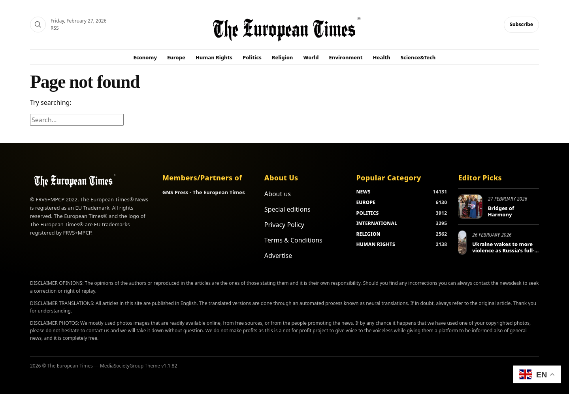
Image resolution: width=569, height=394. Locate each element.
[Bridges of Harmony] (470, 206)
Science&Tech (418, 57)
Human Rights (214, 57)
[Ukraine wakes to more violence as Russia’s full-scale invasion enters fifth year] (462, 242)
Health (381, 57)
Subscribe (521, 24)
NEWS (363, 191)
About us (277, 193)
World (310, 57)
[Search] (38, 24)
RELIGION (368, 234)
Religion (282, 57)
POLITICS (367, 213)
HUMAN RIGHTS (375, 244)
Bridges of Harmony (501, 211)
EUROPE (365, 202)
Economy (145, 57)
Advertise (278, 255)
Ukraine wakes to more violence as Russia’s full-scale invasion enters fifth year (503, 253)
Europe (176, 57)
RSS (55, 28)
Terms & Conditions (293, 240)
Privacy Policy (284, 224)
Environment (346, 57)
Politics (252, 57)
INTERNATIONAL (376, 223)
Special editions (287, 209)
